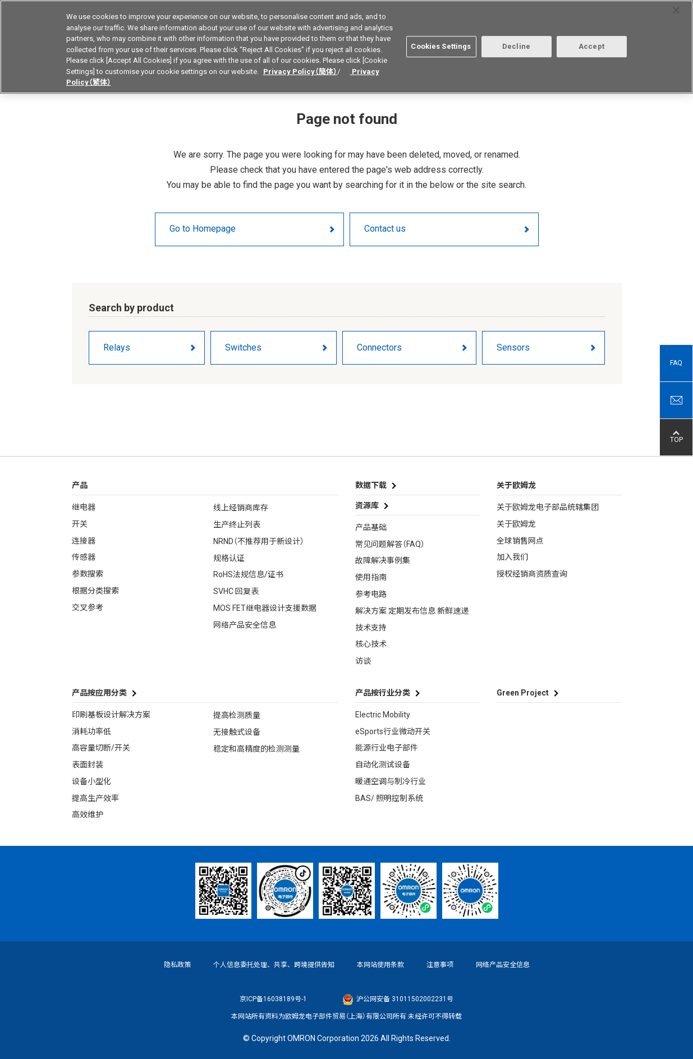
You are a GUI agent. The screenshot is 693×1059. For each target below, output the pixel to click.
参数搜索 (87, 573)
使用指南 (371, 577)
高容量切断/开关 (101, 747)
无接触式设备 (236, 732)
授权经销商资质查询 (532, 573)
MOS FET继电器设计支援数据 (264, 608)
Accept (591, 42)
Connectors (379, 347)
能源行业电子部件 (386, 747)
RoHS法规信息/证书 (248, 574)
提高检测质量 (236, 715)
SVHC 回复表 (236, 591)
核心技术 (371, 643)
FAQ (676, 363)
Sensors (513, 347)
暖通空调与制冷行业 (390, 781)
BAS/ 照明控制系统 (389, 798)
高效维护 (87, 814)
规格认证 (229, 558)
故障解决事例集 (382, 560)
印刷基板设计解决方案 (111, 714)
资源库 (367, 505)
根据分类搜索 (95, 590)
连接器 (83, 540)
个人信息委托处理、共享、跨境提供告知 (273, 965)
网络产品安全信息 (244, 624)
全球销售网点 (520, 540)
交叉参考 (87, 607)
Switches (243, 347)
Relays (116, 347)
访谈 (363, 660)
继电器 (83, 507)
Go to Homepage (202, 228)
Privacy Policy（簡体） (300, 67)
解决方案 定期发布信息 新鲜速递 (412, 610)
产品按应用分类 (99, 692)
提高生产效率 (95, 798)
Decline (516, 42)
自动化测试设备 (382, 764)
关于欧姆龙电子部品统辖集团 (548, 507)
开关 (80, 523)
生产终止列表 (236, 524)
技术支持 (371, 627)
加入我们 (512, 556)
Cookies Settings (441, 42)
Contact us (385, 228)
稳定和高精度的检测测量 (256, 748)
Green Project (523, 692)
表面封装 (87, 764)
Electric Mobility (382, 714)
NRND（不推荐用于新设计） (258, 541)
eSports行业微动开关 (392, 731)
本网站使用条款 (380, 965)
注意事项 (439, 965)
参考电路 (371, 594)
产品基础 (371, 527)
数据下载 (371, 485)
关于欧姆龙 (516, 523)
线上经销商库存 (240, 507)
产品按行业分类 (382, 692)
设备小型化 (91, 781)
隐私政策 (177, 965)
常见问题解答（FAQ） (390, 544)
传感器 (83, 556)
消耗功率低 (91, 731)
